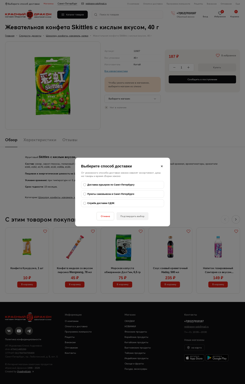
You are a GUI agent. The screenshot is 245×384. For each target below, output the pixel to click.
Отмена (105, 216)
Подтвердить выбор (132, 216)
